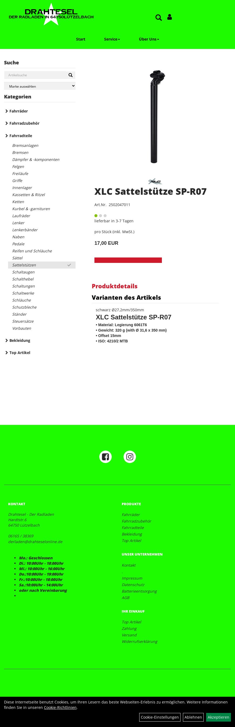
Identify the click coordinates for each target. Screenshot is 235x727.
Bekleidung (19, 340)
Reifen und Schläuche (32, 250)
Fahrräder (18, 111)
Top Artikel (19, 352)
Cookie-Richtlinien (60, 707)
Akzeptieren (218, 717)
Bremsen (20, 152)
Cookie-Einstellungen (160, 717)
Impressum (132, 578)
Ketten (18, 201)
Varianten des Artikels (126, 297)
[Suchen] (70, 75)
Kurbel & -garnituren (31, 208)
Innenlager (22, 187)
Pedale (18, 243)
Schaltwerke (23, 293)
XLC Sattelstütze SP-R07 (150, 191)
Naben (18, 236)
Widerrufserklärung (139, 641)
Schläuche (21, 300)
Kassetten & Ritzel (28, 194)
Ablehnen (193, 717)
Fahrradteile (20, 135)
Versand (129, 634)
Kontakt (128, 565)
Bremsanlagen (25, 145)
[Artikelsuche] (158, 18)
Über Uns (149, 39)
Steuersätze (22, 321)
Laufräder (21, 215)
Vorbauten (21, 328)
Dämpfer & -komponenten (35, 159)
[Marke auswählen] (40, 86)
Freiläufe (20, 173)
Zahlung (129, 628)
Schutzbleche (24, 307)
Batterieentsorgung (139, 591)
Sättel (17, 257)
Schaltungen (23, 286)
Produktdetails (115, 286)
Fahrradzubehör (24, 123)
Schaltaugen (23, 272)
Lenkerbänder (25, 229)
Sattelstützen (24, 264)
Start (80, 39)
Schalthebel (22, 279)
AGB (125, 597)
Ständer (19, 314)
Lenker (18, 222)
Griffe (17, 180)
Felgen (18, 166)
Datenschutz (133, 584)
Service (112, 39)
